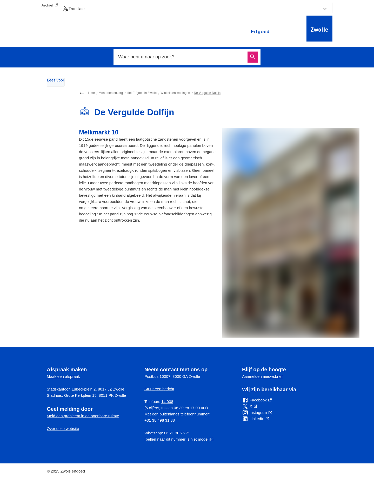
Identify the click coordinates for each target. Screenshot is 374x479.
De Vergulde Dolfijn (207, 93)
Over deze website (63, 428)
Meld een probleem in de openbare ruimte (83, 416)
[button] (195, 9)
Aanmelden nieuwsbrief (262, 376)
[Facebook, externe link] (257, 400)
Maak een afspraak (63, 376)
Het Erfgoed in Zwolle (142, 93)
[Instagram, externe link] (257, 412)
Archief (50, 6)
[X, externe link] (249, 406)
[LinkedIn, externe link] (255, 419)
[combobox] (181, 57)
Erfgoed (260, 31)
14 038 (167, 401)
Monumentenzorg (111, 93)
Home (90, 93)
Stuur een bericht (159, 389)
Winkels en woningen (175, 93)
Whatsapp (153, 433)
